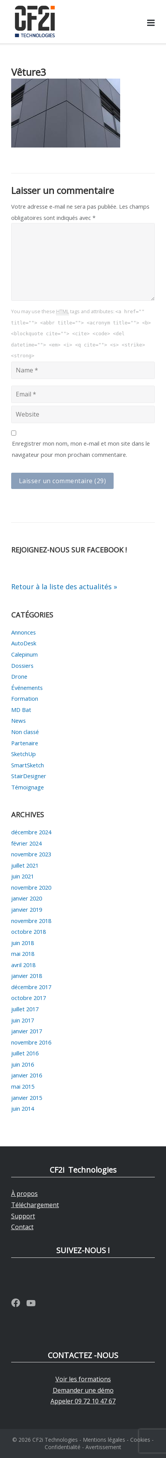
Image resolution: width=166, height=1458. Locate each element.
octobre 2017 (28, 998)
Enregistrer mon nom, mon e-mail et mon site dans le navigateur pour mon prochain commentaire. (81, 448)
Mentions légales (104, 1439)
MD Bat (21, 710)
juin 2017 (22, 1020)
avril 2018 (23, 965)
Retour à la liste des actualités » (64, 586)
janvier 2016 (26, 1075)
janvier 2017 (26, 1031)
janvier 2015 (26, 1097)
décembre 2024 (31, 832)
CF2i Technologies (55, 1439)
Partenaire (24, 743)
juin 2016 (22, 1064)
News (18, 720)
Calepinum (24, 654)
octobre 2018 (28, 931)
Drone (19, 676)
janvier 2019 (26, 909)
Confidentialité (62, 1447)
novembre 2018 (31, 921)
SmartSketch (27, 765)
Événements (27, 687)
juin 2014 (22, 1108)
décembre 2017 (31, 987)
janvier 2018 (26, 975)
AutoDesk (23, 643)
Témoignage (27, 787)
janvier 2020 (26, 898)
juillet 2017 (25, 1009)
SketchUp (23, 754)
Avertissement (103, 1447)
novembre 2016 (31, 1042)
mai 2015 (22, 1086)
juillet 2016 (25, 1053)
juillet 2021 (25, 865)
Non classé (25, 732)
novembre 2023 (31, 854)
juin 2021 (22, 876)
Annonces (23, 632)
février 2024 (26, 843)
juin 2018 (22, 943)
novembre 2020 (31, 887)
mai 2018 (22, 953)
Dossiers (22, 665)
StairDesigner (28, 776)
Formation (24, 698)
